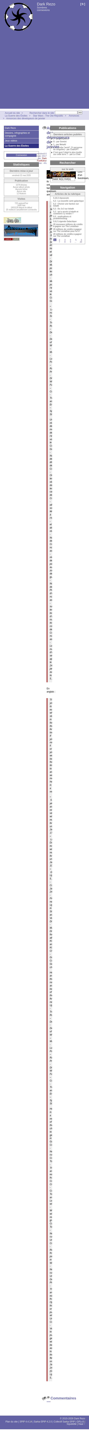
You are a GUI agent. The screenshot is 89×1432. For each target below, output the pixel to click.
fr (83, 4)
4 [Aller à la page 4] (70, 240)
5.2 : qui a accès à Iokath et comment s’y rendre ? (65, 213)
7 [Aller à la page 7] (59, 242)
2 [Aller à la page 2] (59, 240)
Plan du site (11, 1421)
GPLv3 (80, 1421)
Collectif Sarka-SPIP (64, 1421)
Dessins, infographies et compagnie (17, 134)
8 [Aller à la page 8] (64, 242)
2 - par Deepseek (61, 139)
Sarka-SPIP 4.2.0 (43, 1421)
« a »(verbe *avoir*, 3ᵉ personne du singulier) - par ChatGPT (67, 148)
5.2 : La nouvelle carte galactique (68, 201)
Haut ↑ (81, 1424)
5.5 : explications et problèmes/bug (62, 218)
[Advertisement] (36, 72)
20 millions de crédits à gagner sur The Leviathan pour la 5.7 (67, 230)
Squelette (72, 1424)
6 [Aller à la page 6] (81, 240)
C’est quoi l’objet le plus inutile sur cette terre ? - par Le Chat (67, 153)
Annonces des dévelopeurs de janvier (25, 118)
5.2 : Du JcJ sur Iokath (63, 209)
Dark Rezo (46, 4)
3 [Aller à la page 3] (64, 240)
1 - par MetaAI (59, 145)
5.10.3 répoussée (61, 198)
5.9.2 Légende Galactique (65, 221)
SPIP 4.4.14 (26, 1421)
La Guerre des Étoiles (16, 115)
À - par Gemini (59, 142)
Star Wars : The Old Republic (48, 115)
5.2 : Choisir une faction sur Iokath (66, 205)
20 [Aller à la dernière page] (81, 242)
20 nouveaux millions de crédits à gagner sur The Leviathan (68, 225)
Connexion (21, 155)
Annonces (74, 115)
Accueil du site (12, 113)
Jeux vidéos (11, 140)
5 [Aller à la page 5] (76, 240)
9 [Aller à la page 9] (70, 242)
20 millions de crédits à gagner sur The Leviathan (67, 235)
